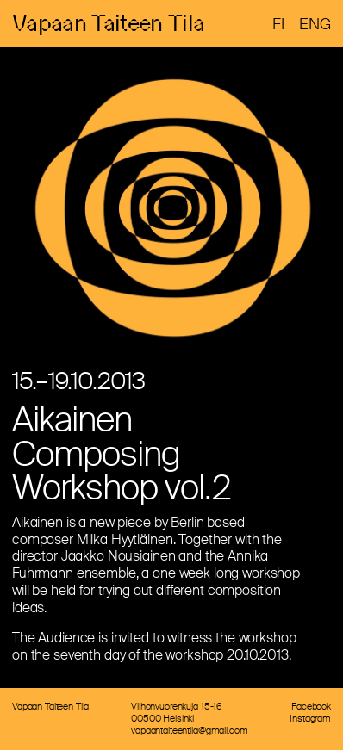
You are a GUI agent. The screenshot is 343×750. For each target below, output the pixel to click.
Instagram (310, 720)
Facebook (311, 708)
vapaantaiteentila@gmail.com (189, 732)
